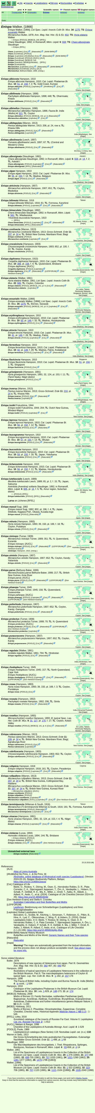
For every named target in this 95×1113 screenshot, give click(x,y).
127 (36, 721)
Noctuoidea (66, 3)
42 (18, 350)
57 (22, 440)
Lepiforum (19, 907)
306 (19, 264)
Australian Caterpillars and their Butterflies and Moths (40, 902)
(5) (47, 35)
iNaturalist (36, 52)
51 (18, 84)
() (63, 12)
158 (27, 264)
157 (67, 976)
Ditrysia (54, 3)
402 (67, 35)
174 (71, 991)
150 (26, 84)
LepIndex (18, 52)
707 (31, 1070)
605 (25, 489)
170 (44, 721)
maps (88, 90)
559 (64, 42)
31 (31, 721)
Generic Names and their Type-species (68, 935)
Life (21, 3)
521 (21, 113)
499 (27, 1057)
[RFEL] (43, 40)
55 (13, 176)
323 (88, 1067)
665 (19, 283)
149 (29, 320)
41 (13, 335)
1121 (53, 1070)
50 (22, 320)
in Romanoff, (47, 42)
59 (18, 454)
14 (83, 159)
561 (12, 215)
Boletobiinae (7, 7)
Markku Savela (81, 1078)
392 (46, 966)
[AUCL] (36, 58)
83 (65, 1047)
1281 (16, 1060)
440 (59, 966)
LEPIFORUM (50, 271)
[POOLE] (23, 40)
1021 (70, 1057)
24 (17, 234)
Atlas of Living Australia (25, 871)
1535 (78, 1070)
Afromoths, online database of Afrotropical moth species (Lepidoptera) (49, 876)
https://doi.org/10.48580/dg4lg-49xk (45, 930)
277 (86, 1055)
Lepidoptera (41, 3)
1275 (77, 30)
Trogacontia (17, 12)
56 (18, 425)
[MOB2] (26, 62)
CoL (25, 52)
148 (55, 991)
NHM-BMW (49, 52)
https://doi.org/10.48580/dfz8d (33, 897)
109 (10, 739)
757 (48, 1057)
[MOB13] (31, 40)
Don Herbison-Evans (32, 600)
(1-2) (72, 1011)
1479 (39, 1060)
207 (10, 234)
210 (66, 391)
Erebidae (79, 3)
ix (17, 983)
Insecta (29, 3)
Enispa (46, 12)
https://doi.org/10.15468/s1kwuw (30, 882)
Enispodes (31, 12)
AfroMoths (29, 56)
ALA (42, 58)
